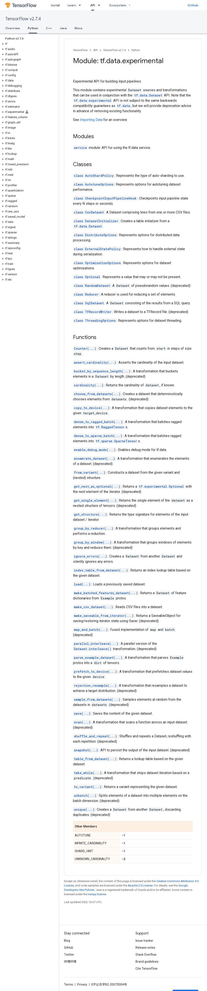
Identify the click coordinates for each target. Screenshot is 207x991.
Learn (72, 5)
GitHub (193, 5)
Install (55, 5)
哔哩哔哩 (70, 961)
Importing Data (91, 120)
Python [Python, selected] (33, 28)
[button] (28, 43)
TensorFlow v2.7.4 (23, 19)
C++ (49, 28)
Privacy (82, 984)
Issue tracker (144, 940)
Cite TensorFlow (147, 968)
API (95, 50)
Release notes (145, 947)
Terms (68, 984)
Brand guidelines (147, 961)
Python (135, 50)
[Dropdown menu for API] (100, 5)
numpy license (97, 894)
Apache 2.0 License (140, 885)
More (78, 28)
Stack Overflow (146, 954)
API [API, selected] (92, 5)
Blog (67, 940)
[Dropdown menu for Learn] (81, 5)
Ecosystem (118, 5)
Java (63, 28)
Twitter (69, 954)
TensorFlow (80, 50)
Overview (12, 28)
